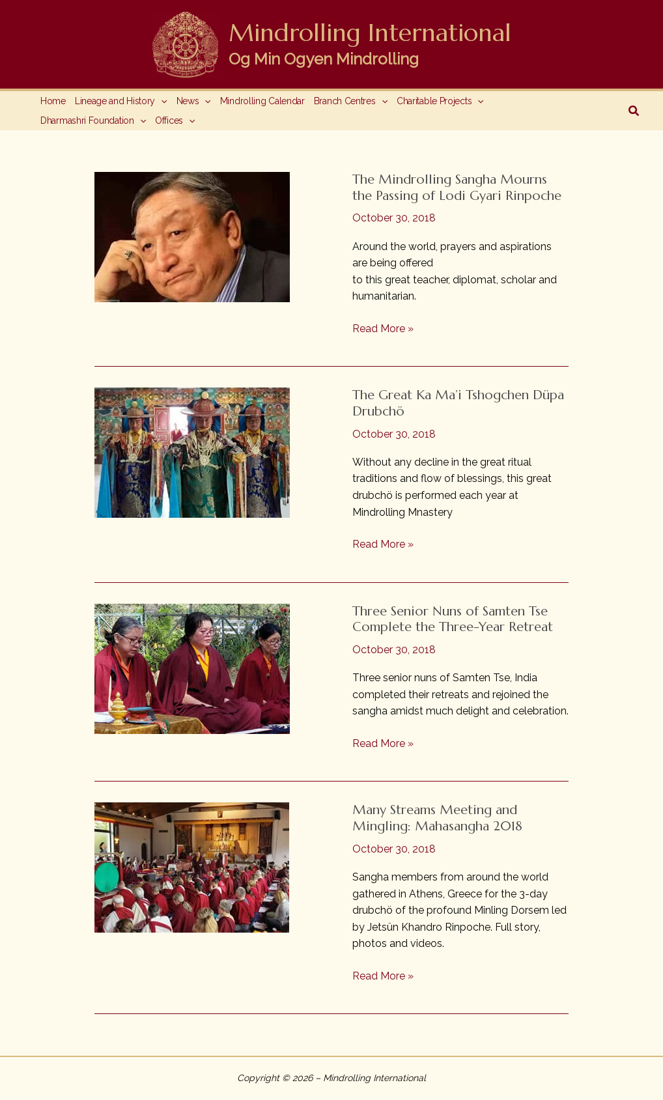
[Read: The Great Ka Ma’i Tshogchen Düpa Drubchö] (192, 451)
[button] (634, 111)
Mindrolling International (370, 32)
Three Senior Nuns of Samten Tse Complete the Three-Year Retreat (452, 619)
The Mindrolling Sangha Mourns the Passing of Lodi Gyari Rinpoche (456, 187)
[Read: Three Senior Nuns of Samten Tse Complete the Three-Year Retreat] (192, 668)
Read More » (383, 328)
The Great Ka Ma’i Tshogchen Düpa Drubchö (458, 403)
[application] (161, 101)
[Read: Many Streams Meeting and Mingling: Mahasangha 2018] (191, 867)
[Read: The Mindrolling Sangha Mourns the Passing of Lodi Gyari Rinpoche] (192, 236)
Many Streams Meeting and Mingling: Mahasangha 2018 (437, 818)
